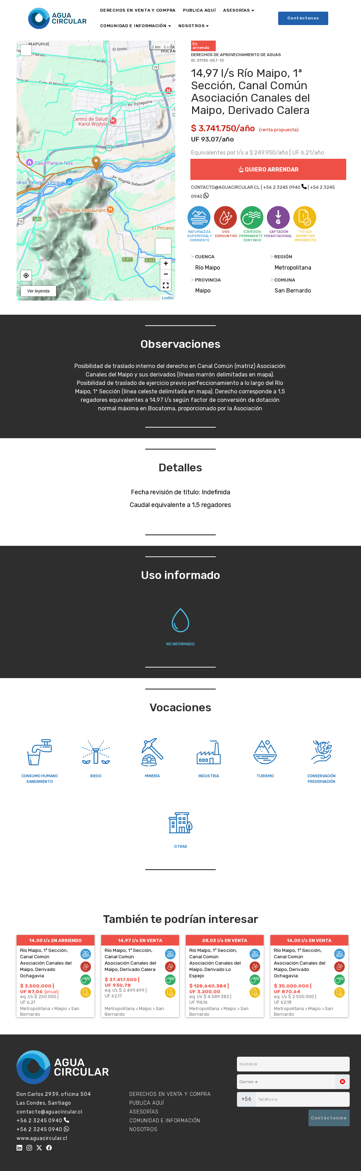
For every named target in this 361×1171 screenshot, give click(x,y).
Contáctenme (329, 1118)
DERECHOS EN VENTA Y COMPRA (138, 10)
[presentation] (271, 1118)
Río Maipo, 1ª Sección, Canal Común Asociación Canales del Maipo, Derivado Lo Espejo (215, 962)
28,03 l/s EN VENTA (224, 940)
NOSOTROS (191, 25)
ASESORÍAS (236, 10)
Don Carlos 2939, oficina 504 (54, 1094)
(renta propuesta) (279, 129)
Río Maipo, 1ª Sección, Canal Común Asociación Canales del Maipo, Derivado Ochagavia (46, 962)
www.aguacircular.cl (42, 1138)
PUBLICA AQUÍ (199, 10)
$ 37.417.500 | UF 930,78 (122, 982)
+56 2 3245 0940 (281, 187)
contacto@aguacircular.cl (49, 1112)
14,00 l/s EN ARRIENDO (55, 940)
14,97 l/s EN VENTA (140, 940)
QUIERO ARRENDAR (268, 169)
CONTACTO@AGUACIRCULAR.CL (225, 187)
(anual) (51, 991)
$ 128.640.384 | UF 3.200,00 (209, 988)
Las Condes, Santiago (44, 1103)
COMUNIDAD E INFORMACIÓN (133, 25)
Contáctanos (303, 18)
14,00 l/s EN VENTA (309, 940)
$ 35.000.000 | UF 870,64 (292, 988)
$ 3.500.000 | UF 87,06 (37, 988)
